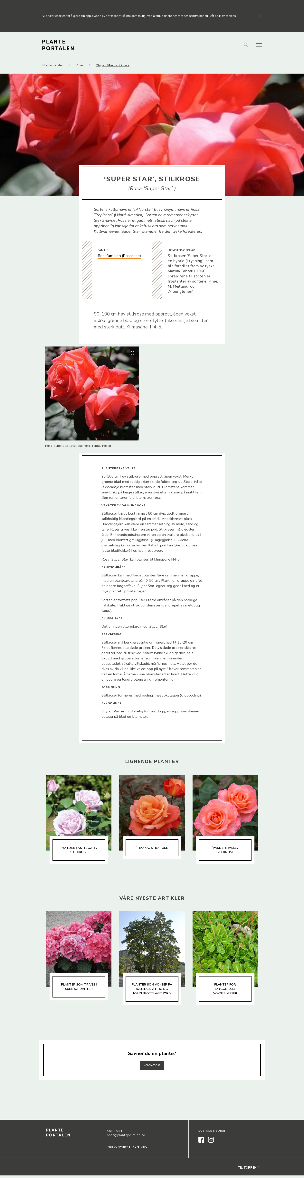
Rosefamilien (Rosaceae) (119, 255)
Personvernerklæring (127, 1149)
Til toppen (249, 1170)
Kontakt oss (152, 1067)
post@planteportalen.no (126, 1137)
